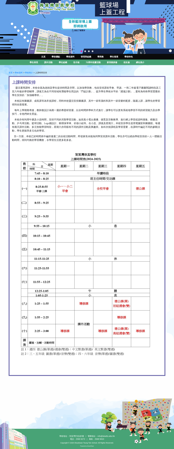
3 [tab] (89, 51)
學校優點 (56, 57)
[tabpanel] (87, 27)
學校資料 (19, 73)
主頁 (43, 57)
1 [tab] (81, 51)
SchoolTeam (90, 446)
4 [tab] (92, 51)
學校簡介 (29, 73)
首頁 (11, 73)
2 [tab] (85, 51)
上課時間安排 (41, 73)
